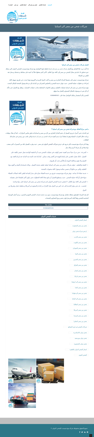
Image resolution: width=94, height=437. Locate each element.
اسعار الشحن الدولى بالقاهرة (78, 349)
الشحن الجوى (83, 355)
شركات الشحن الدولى (51, 144)
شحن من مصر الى (32, 5)
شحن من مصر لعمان (80, 270)
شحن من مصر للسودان (80, 248)
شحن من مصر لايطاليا (80, 304)
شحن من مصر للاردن (80, 237)
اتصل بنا (11, 5)
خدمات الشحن (42, 5)
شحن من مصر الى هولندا (79, 293)
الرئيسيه (50, 5)
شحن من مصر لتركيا (81, 276)
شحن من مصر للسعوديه (79, 225)
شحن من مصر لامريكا (80, 310)
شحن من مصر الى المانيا (79, 299)
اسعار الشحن (23, 5)
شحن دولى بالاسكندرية (80, 332)
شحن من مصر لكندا (81, 287)
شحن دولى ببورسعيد (81, 338)
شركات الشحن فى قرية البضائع (77, 327)
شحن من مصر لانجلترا (80, 321)
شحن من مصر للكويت (80, 242)
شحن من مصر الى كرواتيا (79, 282)
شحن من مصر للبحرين (80, 259)
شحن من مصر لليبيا (81, 254)
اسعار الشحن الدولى (81, 220)
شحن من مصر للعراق (80, 265)
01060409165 (54, 95)
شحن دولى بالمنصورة (80, 344)
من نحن (16, 5)
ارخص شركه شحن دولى (79, 231)
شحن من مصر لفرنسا (80, 315)
